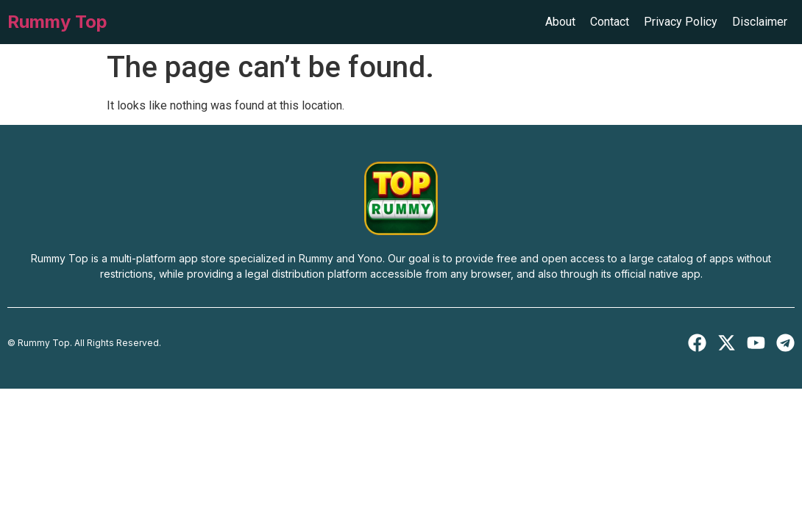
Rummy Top (57, 21)
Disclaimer (759, 22)
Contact (609, 22)
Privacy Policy (680, 22)
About (560, 22)
